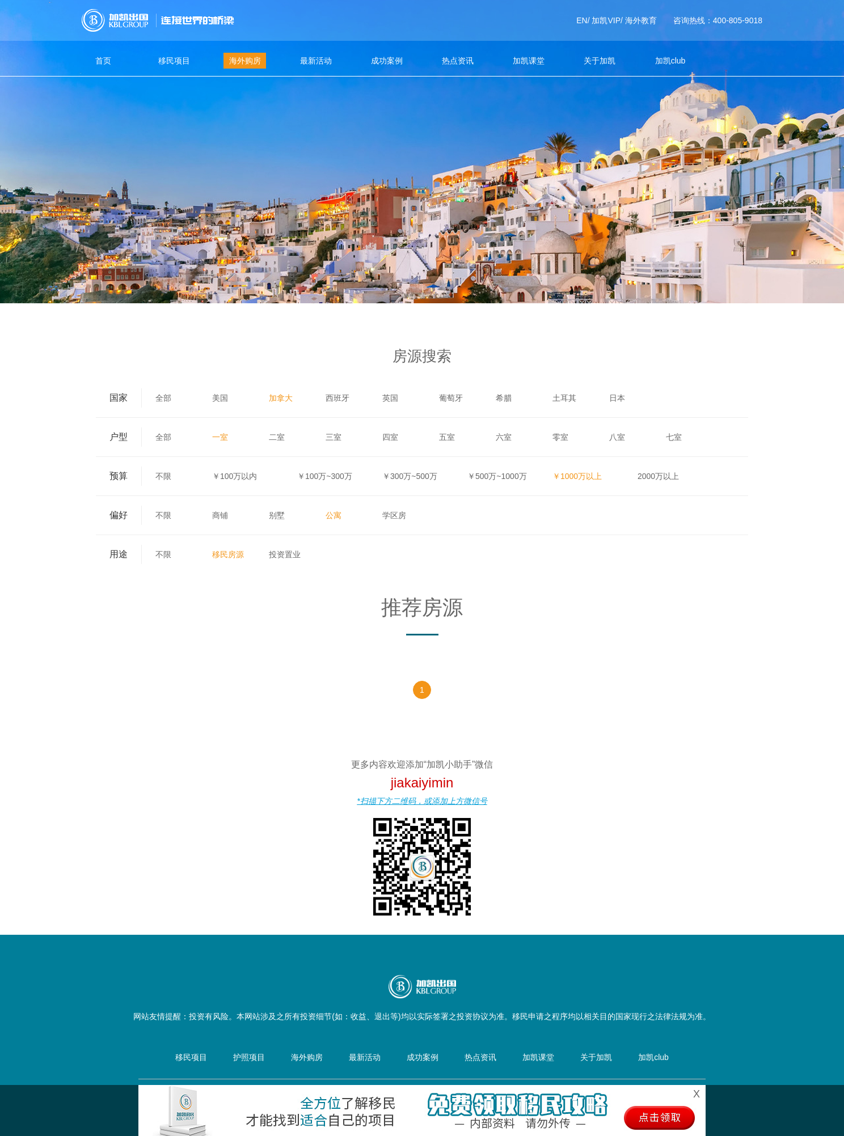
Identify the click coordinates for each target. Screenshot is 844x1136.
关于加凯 (599, 60)
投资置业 (285, 554)
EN (581, 20)
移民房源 (228, 554)
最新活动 (316, 60)
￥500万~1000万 (497, 476)
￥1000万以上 (577, 476)
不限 (163, 476)
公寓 (333, 515)
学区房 (394, 515)
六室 (504, 437)
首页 (103, 60)
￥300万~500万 (409, 476)
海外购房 (245, 60)
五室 (447, 437)
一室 (220, 437)
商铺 (220, 515)
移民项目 (174, 60)
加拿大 (281, 397)
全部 (163, 397)
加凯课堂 (529, 60)
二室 (277, 437)
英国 (390, 397)
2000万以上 (658, 476)
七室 (674, 437)
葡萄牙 (451, 397)
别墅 (277, 515)
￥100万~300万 (324, 476)
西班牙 (337, 397)
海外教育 (641, 20)
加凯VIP (606, 20)
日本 (617, 397)
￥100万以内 (234, 476)
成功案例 (387, 60)
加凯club (670, 60)
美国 (220, 397)
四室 (390, 437)
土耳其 (564, 397)
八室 (617, 437)
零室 (560, 437)
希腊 (504, 397)
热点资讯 (458, 60)
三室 (333, 437)
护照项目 (249, 1057)
